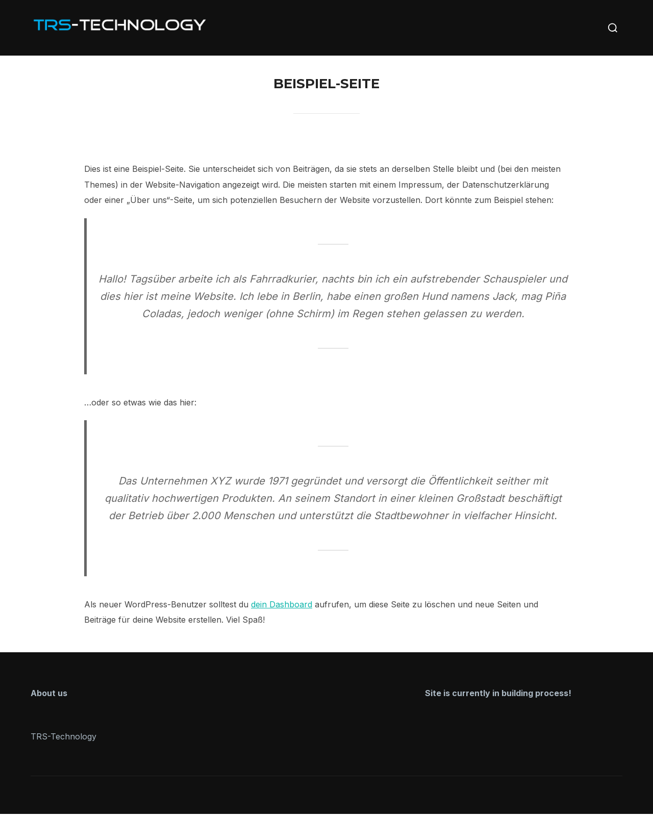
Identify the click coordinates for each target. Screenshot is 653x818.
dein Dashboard (281, 608)
